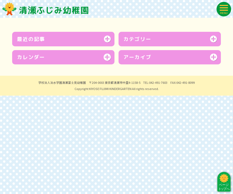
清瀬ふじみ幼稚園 (45, 10)
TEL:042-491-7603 (155, 146)
